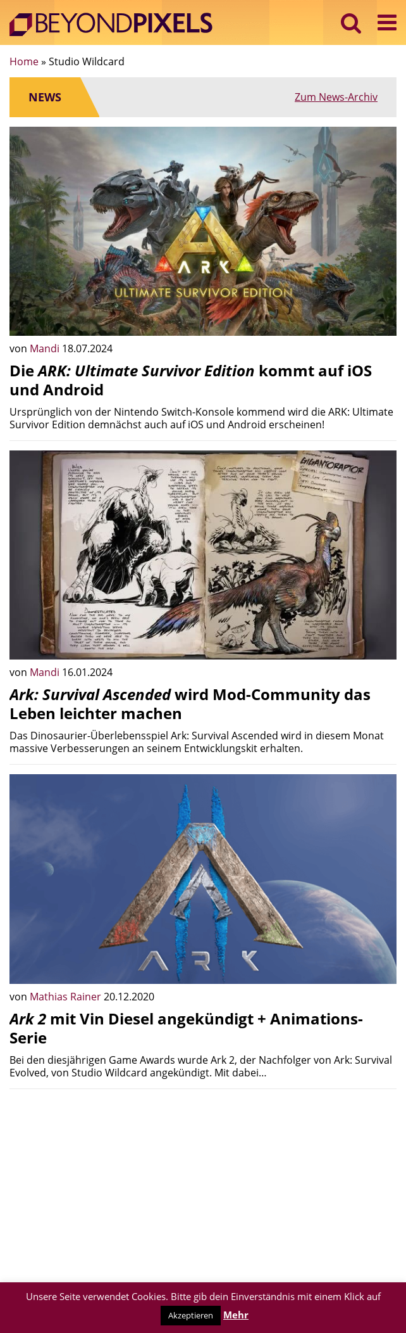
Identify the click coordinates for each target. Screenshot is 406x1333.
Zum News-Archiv (336, 97)
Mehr (236, 1314)
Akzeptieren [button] (190, 1315)
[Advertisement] (203, 1187)
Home (24, 61)
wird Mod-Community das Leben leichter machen (190, 704)
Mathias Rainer (67, 997)
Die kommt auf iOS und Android (190, 380)
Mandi (46, 348)
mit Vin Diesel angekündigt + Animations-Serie (186, 1028)
